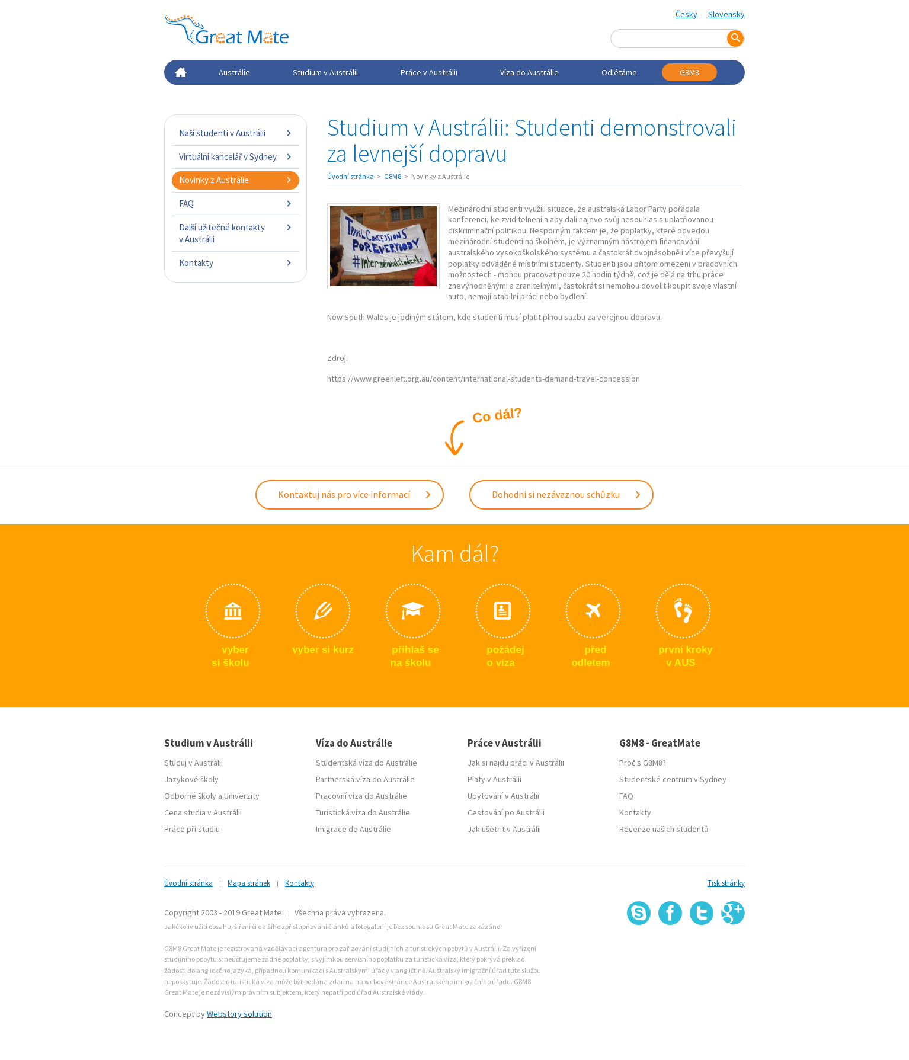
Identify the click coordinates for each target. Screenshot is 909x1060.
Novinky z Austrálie (235, 179)
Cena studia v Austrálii (203, 812)
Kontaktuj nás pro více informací (355, 494)
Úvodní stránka (350, 176)
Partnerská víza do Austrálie (365, 779)
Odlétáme (619, 72)
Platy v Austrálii (494, 779)
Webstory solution (239, 1013)
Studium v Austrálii (325, 72)
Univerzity (242, 795)
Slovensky (726, 14)
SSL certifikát (702, 951)
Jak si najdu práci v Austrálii (516, 762)
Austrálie (234, 72)
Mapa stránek (249, 883)
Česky (686, 14)
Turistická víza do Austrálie (363, 812)
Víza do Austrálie (529, 72)
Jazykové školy (191, 779)
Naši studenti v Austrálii (235, 133)
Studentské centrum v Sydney (672, 779)
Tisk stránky (726, 883)
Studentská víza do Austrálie (366, 762)
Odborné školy (190, 795)
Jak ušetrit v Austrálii (504, 829)
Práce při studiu (192, 829)
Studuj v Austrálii (193, 762)
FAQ (235, 203)
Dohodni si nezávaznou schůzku (567, 494)
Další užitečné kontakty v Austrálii (235, 233)
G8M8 (689, 72)
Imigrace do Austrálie (353, 829)
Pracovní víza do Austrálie (361, 795)
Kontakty (235, 262)
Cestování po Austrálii (506, 812)
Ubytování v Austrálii (503, 795)
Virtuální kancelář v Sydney (235, 156)
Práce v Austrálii (429, 72)
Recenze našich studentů (664, 829)
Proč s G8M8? (642, 762)
